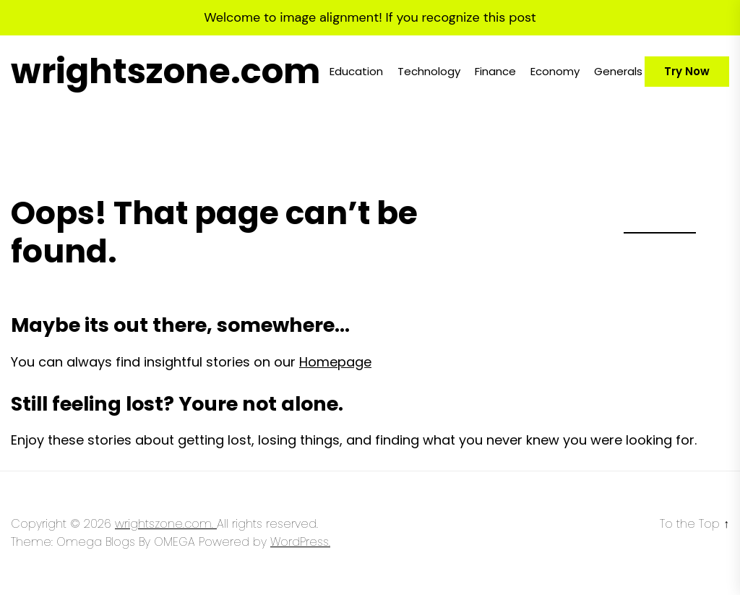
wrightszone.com (165, 72)
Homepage (335, 362)
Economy (555, 71)
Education (356, 71)
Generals (618, 71)
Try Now (687, 71)
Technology (428, 71)
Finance (495, 71)
